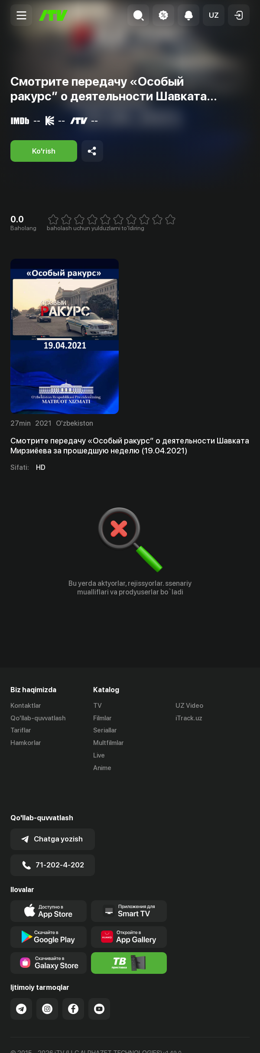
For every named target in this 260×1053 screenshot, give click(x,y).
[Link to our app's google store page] (48, 906)
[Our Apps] (129, 880)
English (98, 1037)
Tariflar (20, 731)
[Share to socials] (92, 151)
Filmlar (102, 718)
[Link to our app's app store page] (48, 880)
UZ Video (189, 705)
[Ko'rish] (43, 151)
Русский (65, 1037)
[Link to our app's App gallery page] (129, 906)
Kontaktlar (25, 705)
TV (97, 705)
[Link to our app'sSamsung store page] (48, 932)
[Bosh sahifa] (53, 15)
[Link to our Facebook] (73, 978)
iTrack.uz (189, 718)
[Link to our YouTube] (99, 978)
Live (99, 755)
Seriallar (105, 731)
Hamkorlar (25, 743)
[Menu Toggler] (21, 15)
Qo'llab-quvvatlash (37, 718)
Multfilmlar (108, 743)
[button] (213, 15)
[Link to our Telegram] (21, 978)
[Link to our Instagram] (47, 978)
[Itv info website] (129, 932)
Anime (102, 768)
